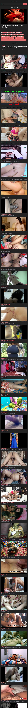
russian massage (20, 36)
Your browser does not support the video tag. (14, 16)
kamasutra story (11, 38)
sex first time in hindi (20, 34)
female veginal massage (19, 38)
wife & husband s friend (5, 36)
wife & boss (3, 32)
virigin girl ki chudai (4, 34)
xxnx (14, 2)
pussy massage (19, 32)
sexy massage (4, 38)
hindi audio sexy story (11, 32)
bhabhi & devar (12, 34)
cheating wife (13, 36)
